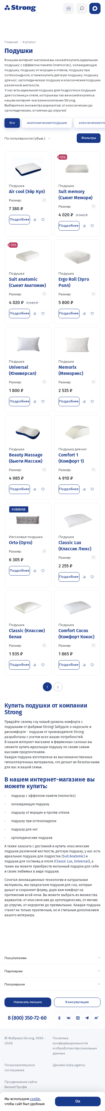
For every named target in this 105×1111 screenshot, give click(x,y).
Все (12, 122)
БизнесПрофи (15, 1087)
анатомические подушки (47, 122)
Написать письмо (28, 1002)
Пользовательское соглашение (19, 1067)
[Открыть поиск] (68, 8)
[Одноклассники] (59, 1018)
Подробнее (19, 219)
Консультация (77, 1002)
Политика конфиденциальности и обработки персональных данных (75, 1045)
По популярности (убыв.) (24, 138)
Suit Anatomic (73, 856)
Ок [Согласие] (77, 1101)
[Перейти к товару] (28, 194)
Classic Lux (63, 861)
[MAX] (78, 1018)
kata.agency (75, 1065)
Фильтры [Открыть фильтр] (88, 138)
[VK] (69, 1018)
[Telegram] (87, 1018)
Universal (81, 861)
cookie (35, 1099)
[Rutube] (96, 1018)
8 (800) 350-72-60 (27, 1018)
